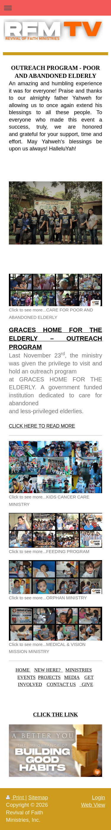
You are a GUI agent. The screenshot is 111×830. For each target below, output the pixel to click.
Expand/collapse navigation (55, 7)
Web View (93, 805)
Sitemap (38, 798)
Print (15, 798)
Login (98, 798)
